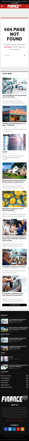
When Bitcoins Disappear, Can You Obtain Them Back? (12, 209)
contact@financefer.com (17, 420)
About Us (3, 439)
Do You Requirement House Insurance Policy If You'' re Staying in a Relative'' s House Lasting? (14, 238)
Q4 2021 (5, 152)
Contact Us (24, 1)
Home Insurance (6, 220)
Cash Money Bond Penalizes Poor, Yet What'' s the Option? (13, 124)
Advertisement (10, 439)
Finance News (6, 135)
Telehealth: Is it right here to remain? (14, 267)
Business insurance (16, 1)
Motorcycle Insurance (6, 1)
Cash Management (6, 276)
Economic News (6, 192)
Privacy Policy (24, 439)
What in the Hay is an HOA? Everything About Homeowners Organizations (14, 181)
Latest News (7, 74)
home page (7, 47)
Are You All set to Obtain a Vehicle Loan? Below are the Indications (12, 294)
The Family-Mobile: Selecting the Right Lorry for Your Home (14, 96)
